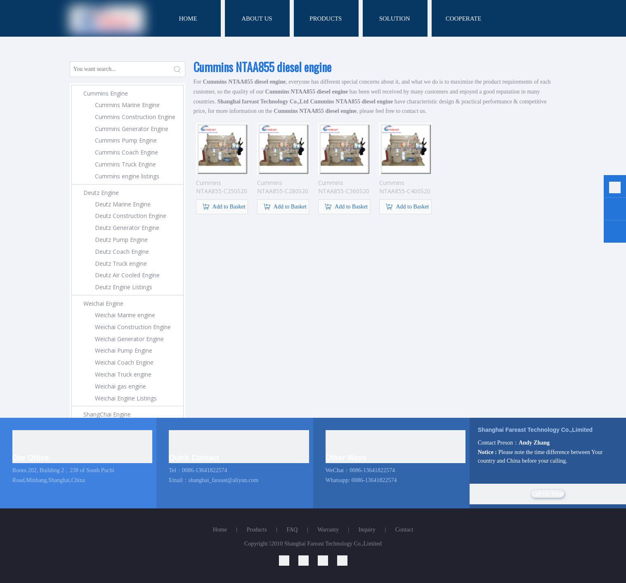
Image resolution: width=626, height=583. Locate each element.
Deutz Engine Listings (123, 287)
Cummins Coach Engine (126, 152)
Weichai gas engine (120, 386)
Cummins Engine (105, 93)
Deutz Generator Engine (127, 228)
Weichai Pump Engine (123, 350)
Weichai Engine (103, 303)
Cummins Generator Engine (131, 129)
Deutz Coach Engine (122, 251)
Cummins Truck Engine (125, 164)
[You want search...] (120, 69)
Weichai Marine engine (125, 315)
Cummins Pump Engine (126, 140)
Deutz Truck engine (121, 263)
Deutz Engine (101, 193)
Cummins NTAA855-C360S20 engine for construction (343, 187)
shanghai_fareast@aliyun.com (224, 480)
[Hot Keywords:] (177, 69)
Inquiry (367, 530)
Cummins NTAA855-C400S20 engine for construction (404, 187)
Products (257, 530)
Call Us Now (548, 494)
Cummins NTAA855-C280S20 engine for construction (282, 187)
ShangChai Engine (107, 414)
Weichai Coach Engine (124, 362)
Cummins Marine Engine (127, 105)
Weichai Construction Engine (133, 327)
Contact (404, 530)
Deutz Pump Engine (121, 240)
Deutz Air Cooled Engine (127, 275)
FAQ (292, 530)
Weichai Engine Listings (126, 398)
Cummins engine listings (127, 176)
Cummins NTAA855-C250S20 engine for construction (221, 187)
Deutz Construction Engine (130, 216)
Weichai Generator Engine (129, 339)
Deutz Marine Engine (123, 204)
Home (220, 530)
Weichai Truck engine (123, 374)
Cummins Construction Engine (135, 117)
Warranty (328, 530)
